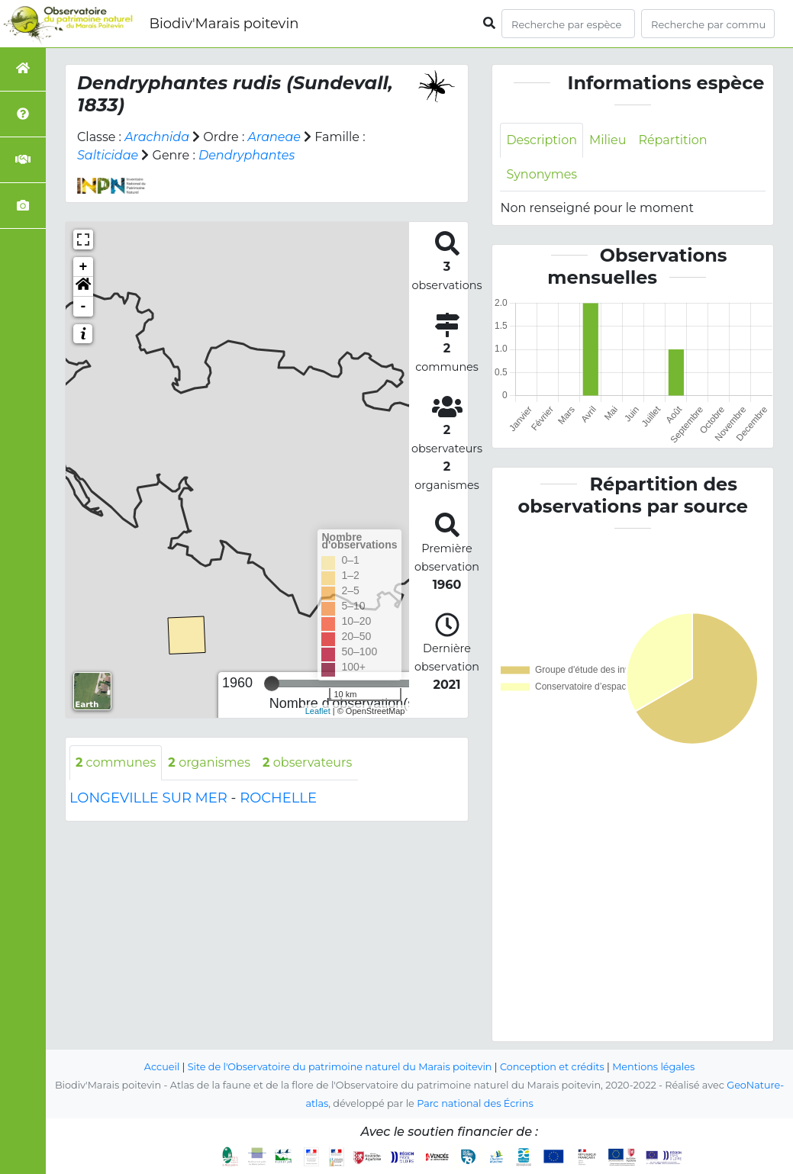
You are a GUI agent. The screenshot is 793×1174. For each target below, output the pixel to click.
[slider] (271, 683)
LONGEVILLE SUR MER (148, 798)
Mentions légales (654, 1067)
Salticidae (107, 155)
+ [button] (83, 267)
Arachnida (156, 137)
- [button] (83, 307)
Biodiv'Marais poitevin (223, 23)
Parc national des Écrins (475, 1104)
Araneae (274, 137)
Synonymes (541, 174)
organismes (210, 762)
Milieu (608, 140)
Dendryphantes (246, 155)
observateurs (308, 762)
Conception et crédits (552, 1067)
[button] (83, 287)
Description (541, 140)
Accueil (161, 1067)
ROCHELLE (278, 798)
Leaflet (317, 711)
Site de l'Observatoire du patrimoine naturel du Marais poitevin (339, 1067)
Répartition (673, 140)
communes (116, 762)
